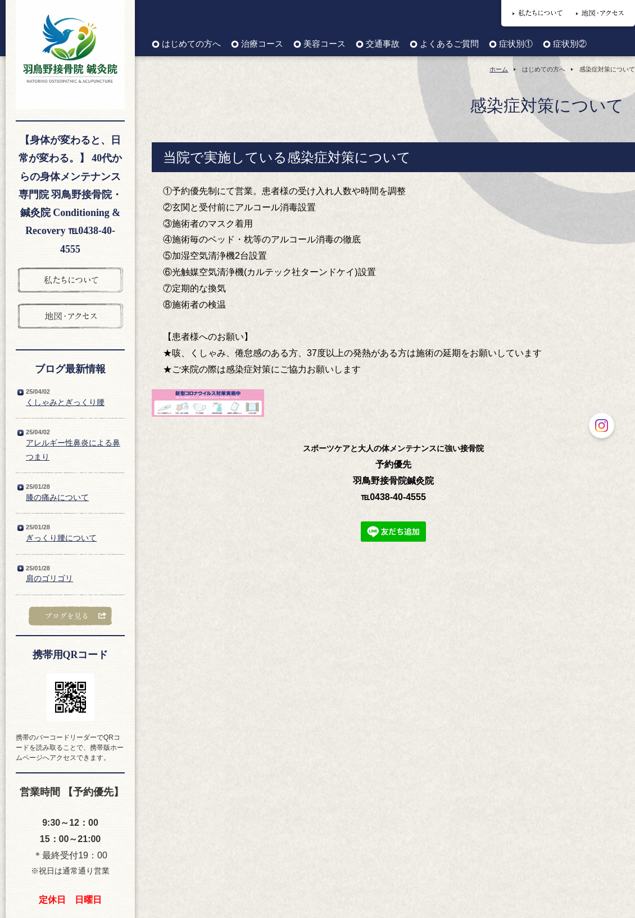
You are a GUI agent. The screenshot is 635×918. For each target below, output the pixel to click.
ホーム (498, 69)
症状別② (570, 44)
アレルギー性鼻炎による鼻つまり (73, 449)
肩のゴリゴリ (49, 578)
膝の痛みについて (57, 497)
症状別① (516, 44)
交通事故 (383, 44)
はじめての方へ (191, 44)
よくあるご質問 (449, 44)
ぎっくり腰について (61, 537)
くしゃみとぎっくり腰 (65, 402)
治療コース (262, 44)
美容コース (324, 44)
